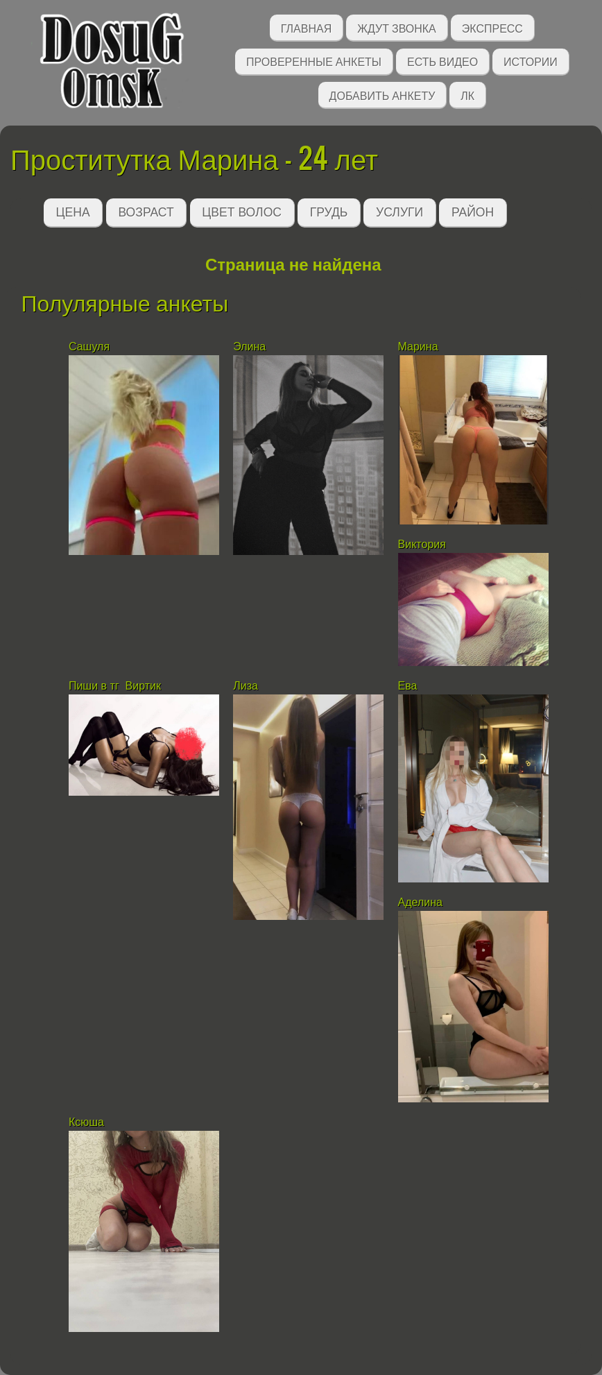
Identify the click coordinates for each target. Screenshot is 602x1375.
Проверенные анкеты (313, 61)
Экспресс (492, 27)
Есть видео (442, 61)
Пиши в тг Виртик (116, 686)
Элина (249, 346)
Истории (531, 61)
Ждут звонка (396, 27)
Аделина (420, 902)
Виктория (423, 544)
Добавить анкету (382, 95)
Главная (306, 27)
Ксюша (86, 1122)
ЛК (467, 95)
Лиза (245, 686)
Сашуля (89, 346)
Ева (408, 686)
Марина (418, 346)
